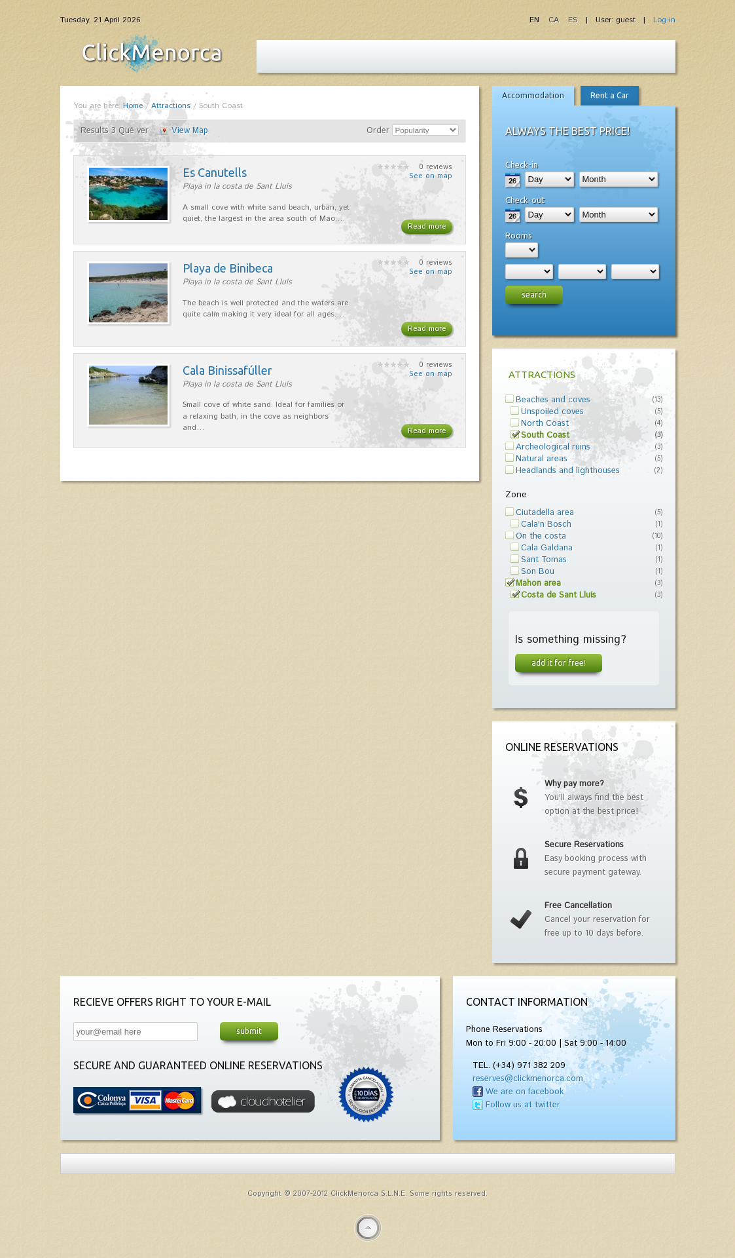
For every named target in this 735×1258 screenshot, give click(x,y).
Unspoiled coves (552, 412)
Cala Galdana (547, 548)
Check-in (521, 164)
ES (572, 20)
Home (133, 105)
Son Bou (537, 571)
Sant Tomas (544, 560)
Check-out (525, 199)
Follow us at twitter (523, 1105)
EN (535, 20)
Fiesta (151, 53)
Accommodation (533, 95)
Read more (427, 226)
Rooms (518, 235)
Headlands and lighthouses (568, 471)
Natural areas (541, 459)
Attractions (170, 105)
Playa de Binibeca (228, 268)
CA (555, 20)
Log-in (664, 20)
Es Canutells (215, 172)
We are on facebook (525, 1092)
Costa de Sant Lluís (558, 595)
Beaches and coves (553, 400)
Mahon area (538, 583)
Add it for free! (558, 662)
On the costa (541, 536)
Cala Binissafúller (227, 370)
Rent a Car (609, 95)
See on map (430, 176)
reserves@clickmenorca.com (528, 1079)
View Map (189, 130)
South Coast (545, 435)
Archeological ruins (553, 447)
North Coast (545, 423)
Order (378, 130)
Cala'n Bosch (546, 524)
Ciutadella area (545, 512)
